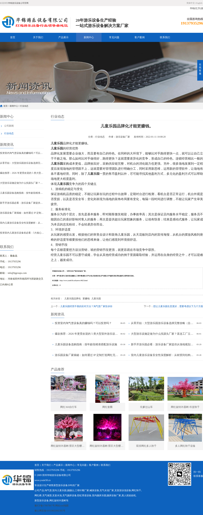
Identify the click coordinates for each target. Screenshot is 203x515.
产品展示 (63, 37)
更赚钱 (86, 298)
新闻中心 (89, 37)
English (199, 3)
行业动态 (24, 106)
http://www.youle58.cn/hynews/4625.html (73, 280)
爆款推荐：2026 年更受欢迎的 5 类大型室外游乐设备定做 (22, 173)
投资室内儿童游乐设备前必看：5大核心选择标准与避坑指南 (22, 233)
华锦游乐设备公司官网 (18, 3)
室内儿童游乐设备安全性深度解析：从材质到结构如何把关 (22, 223)
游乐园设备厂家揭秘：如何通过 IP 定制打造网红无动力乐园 (22, 213)
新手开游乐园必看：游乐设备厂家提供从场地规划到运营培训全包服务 (22, 203)
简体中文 (191, 3)
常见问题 (114, 37)
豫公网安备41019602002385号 (50, 510)
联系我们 (165, 37)
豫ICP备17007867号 (45, 505)
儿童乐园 (96, 298)
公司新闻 (9, 126)
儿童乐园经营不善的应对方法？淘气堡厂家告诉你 (86, 306)
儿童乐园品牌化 (72, 298)
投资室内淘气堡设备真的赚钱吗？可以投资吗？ (22, 153)
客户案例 (139, 37)
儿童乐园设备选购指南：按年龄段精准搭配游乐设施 (22, 193)
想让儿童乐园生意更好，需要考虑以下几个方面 (178, 306)
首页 (12, 37)
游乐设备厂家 (123, 137)
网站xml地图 (62, 505)
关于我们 (38, 37)
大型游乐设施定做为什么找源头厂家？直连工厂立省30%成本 (22, 183)
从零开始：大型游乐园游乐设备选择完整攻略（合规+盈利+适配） (22, 163)
